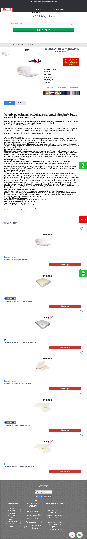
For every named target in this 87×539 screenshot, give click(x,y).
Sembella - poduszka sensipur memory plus (19, 466)
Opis (10, 102)
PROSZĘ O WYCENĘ (71, 61)
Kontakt (11, 526)
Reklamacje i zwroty (32, 522)
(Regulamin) (48, 501)
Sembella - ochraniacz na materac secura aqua (20, 342)
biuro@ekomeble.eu (54, 529)
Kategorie (11, 511)
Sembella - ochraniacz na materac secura (18, 301)
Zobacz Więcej (65, 265)
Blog (11, 517)
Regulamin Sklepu (33, 511)
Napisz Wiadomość (43, 30)
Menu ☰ (38, 9)
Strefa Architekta (11, 522)
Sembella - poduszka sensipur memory (17, 425)
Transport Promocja (10, 257)
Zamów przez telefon (74, 87)
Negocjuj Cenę (50, 87)
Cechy (20, 102)
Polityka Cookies (33, 518)
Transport (11, 519)
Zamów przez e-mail (62, 87)
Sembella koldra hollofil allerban (24, 45)
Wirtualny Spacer (11, 524)
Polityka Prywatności (33, 515)
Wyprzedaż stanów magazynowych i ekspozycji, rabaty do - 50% (43, 1)
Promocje (11, 513)
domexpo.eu (7, 45)
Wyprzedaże (11, 515)
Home (12, 509)
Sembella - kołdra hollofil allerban (15, 259)
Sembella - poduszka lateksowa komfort (17, 383)
